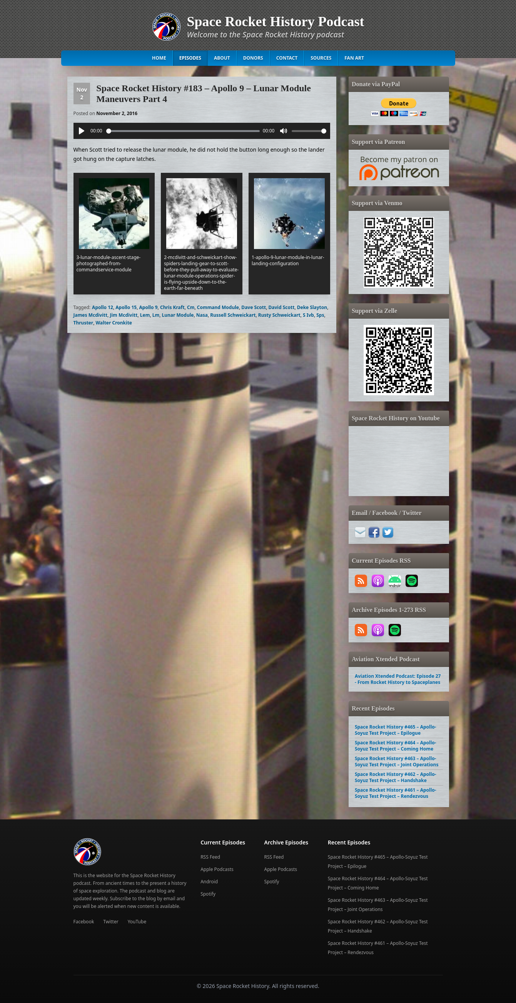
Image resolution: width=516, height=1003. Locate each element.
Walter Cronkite (114, 322)
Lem (145, 315)
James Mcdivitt (90, 315)
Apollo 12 (102, 307)
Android (209, 881)
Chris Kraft (172, 307)
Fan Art (354, 58)
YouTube (137, 921)
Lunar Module (178, 315)
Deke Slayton (312, 307)
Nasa (202, 315)
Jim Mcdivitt (124, 315)
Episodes (190, 58)
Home (159, 58)
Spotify (207, 894)
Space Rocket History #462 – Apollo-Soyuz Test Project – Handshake (395, 777)
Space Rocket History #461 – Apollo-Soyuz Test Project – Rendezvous (395, 793)
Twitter (110, 921)
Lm (155, 315)
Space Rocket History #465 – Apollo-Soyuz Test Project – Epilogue (395, 730)
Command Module (218, 307)
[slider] (183, 131)
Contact (287, 58)
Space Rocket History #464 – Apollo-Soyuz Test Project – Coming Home (395, 745)
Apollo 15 (126, 307)
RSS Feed (210, 857)
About (222, 58)
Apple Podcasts (217, 869)
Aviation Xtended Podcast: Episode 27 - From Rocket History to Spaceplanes (398, 679)
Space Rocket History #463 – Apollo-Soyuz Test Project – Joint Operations (396, 761)
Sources (321, 58)
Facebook (83, 921)
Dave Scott (253, 307)
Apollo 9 (148, 307)
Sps (320, 315)
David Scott (282, 307)
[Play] (81, 131)
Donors (253, 58)
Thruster (83, 322)
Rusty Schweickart (279, 315)
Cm (190, 307)
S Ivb (308, 315)
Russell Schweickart (232, 315)
